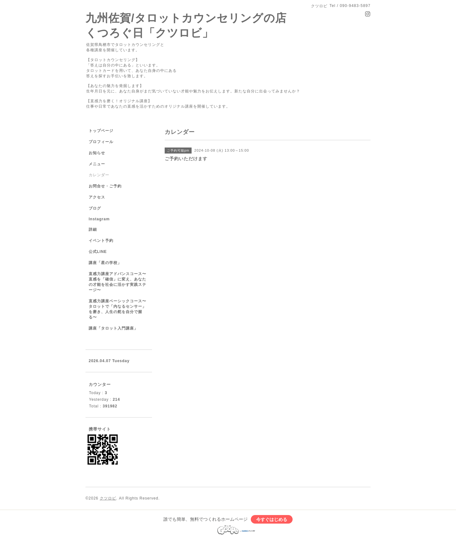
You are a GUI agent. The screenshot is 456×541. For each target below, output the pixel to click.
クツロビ (108, 498)
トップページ (101, 131)
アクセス (97, 197)
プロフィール (101, 142)
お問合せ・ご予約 (105, 186)
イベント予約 (101, 240)
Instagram (99, 219)
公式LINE (98, 251)
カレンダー (99, 175)
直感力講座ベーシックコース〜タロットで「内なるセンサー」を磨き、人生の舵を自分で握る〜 (117, 309)
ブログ (95, 208)
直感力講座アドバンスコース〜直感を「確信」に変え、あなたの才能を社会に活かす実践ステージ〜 (117, 282)
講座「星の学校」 (105, 263)
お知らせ (97, 153)
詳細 (93, 229)
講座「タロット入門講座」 (113, 328)
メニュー (97, 164)
